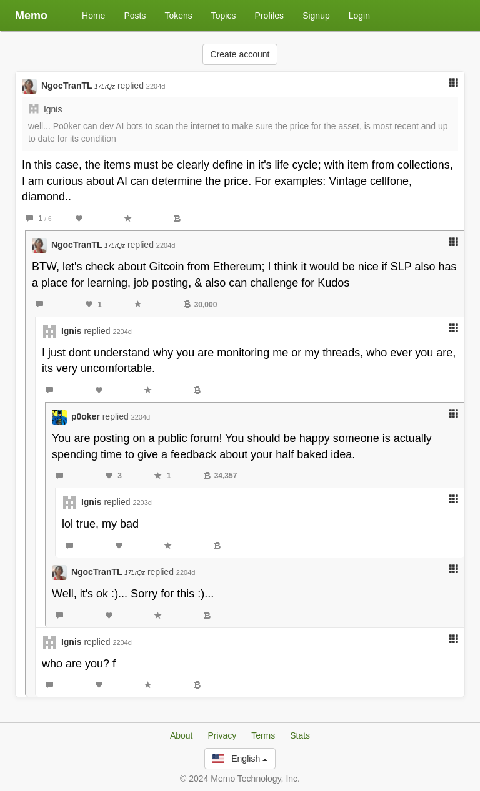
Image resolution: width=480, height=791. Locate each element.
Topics (223, 16)
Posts (135, 16)
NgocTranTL (78, 86)
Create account (240, 54)
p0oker (85, 416)
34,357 (221, 475)
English (240, 759)
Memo (31, 15)
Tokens (178, 16)
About (181, 735)
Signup (316, 16)
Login (359, 16)
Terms (263, 735)
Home (93, 16)
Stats (300, 735)
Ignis (53, 109)
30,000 (201, 304)
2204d (156, 86)
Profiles (269, 16)
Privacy (222, 735)
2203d (142, 502)
